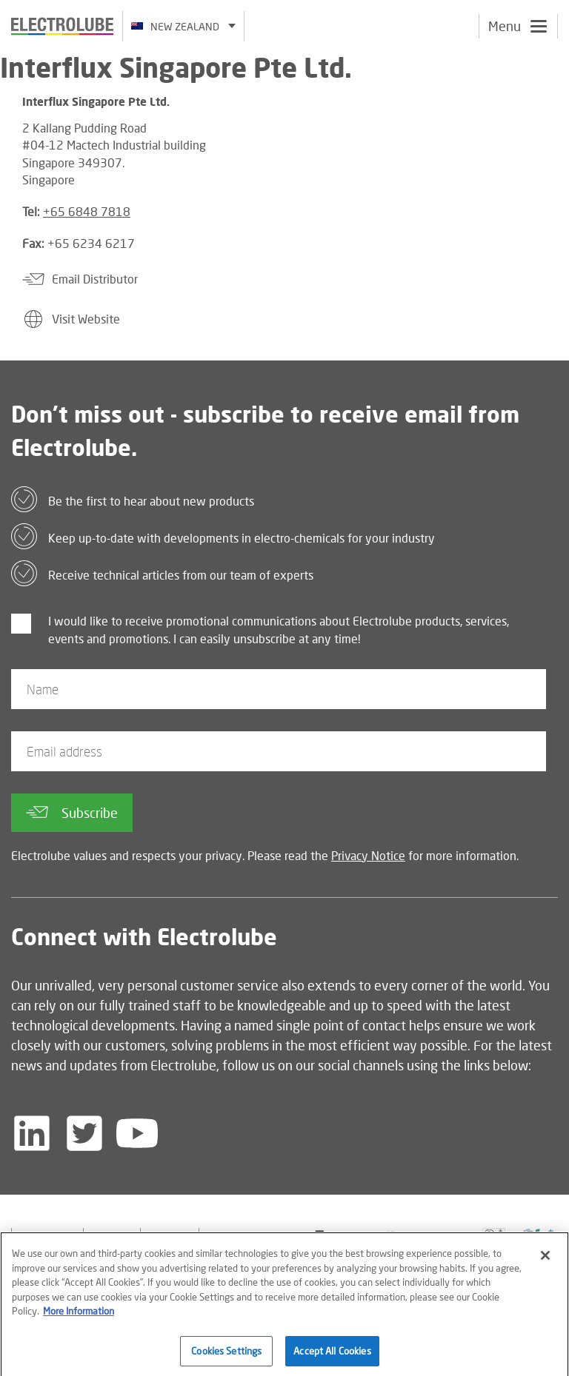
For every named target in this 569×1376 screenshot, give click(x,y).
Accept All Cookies (331, 1355)
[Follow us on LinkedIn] (32, 1133)
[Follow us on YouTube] (137, 1133)
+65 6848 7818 (86, 211)
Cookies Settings (226, 1355)
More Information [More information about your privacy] (78, 1315)
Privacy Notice (368, 855)
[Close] (545, 1260)
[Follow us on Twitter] (84, 1133)
